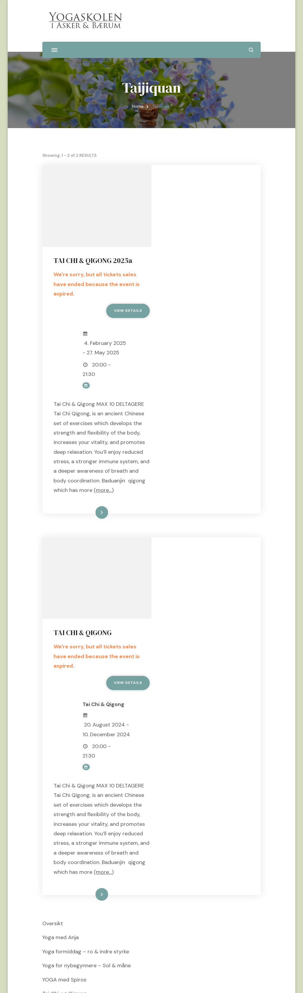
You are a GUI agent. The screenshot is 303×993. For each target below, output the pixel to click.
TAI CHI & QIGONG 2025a (202, 179)
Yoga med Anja (60, 803)
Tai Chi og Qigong (64, 859)
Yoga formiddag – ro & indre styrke (85, 817)
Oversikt (52, 789)
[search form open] (251, 49)
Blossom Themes (152, 981)
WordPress (211, 981)
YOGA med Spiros (64, 845)
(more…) (232, 418)
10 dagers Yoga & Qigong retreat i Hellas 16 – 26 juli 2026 (112, 915)
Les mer (198, 440)
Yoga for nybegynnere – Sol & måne (86, 831)
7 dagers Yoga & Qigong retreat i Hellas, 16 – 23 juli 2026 (112, 901)
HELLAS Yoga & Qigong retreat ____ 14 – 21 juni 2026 (108, 887)
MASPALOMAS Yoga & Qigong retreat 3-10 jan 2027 (106, 873)
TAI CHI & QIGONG (192, 479)
